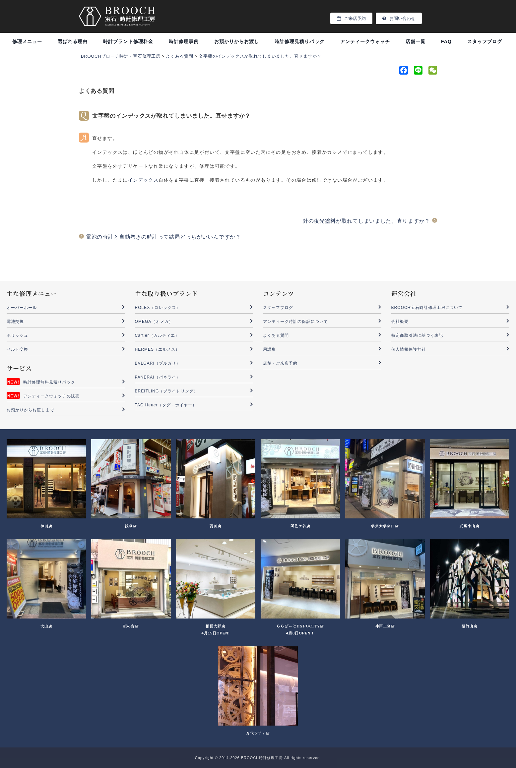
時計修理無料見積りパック (49, 382)
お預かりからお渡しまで (30, 410)
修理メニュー (27, 41)
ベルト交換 (17, 349)
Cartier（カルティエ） (157, 335)
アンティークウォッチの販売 (51, 396)
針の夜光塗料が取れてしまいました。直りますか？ (366, 221)
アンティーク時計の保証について (295, 321)
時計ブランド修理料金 (128, 41)
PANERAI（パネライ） (157, 377)
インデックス (143, 180)
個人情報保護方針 (408, 349)
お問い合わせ (398, 18)
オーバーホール (22, 307)
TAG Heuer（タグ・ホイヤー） (166, 405)
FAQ (446, 41)
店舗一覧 (415, 41)
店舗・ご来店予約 (280, 363)
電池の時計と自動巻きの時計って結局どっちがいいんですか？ (163, 237)
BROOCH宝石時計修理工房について (427, 307)
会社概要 (400, 321)
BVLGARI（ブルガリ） (158, 363)
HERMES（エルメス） (157, 349)
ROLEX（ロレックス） (157, 307)
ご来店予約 (351, 18)
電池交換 (15, 321)
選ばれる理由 (73, 41)
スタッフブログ (484, 41)
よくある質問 (276, 335)
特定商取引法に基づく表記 (417, 335)
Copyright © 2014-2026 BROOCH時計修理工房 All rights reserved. (258, 758)
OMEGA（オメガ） (154, 321)
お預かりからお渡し (236, 41)
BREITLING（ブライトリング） (166, 391)
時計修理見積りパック (300, 41)
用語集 (269, 349)
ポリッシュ (17, 335)
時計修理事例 (184, 41)
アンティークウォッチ (365, 41)
